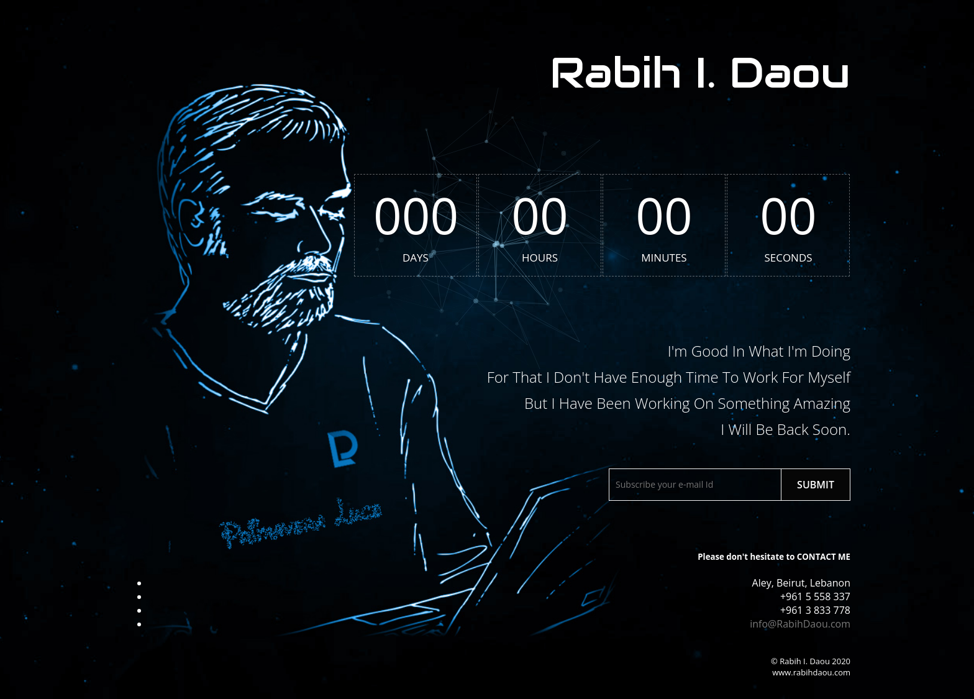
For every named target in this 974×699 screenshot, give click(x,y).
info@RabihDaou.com (800, 624)
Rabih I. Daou (700, 72)
